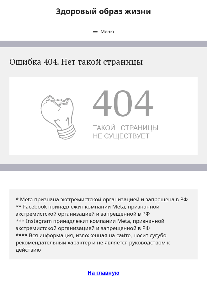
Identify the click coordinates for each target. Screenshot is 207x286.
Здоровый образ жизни (103, 11)
